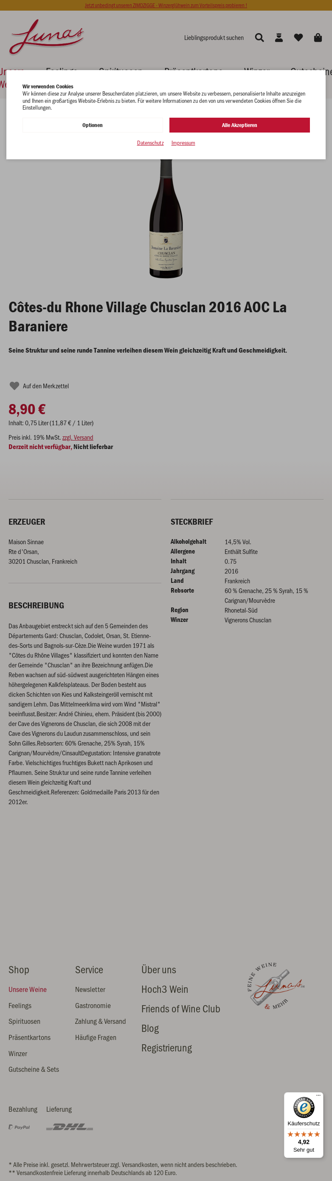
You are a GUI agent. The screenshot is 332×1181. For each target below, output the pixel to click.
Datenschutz (150, 143)
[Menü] (318, 1097)
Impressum (183, 143)
